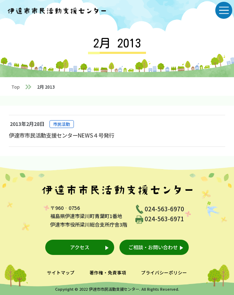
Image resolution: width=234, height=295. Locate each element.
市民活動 (61, 124)
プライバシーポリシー (164, 272)
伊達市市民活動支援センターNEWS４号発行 (61, 135)
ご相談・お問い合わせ (153, 247)
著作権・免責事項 (107, 272)
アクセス (79, 247)
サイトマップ (61, 272)
